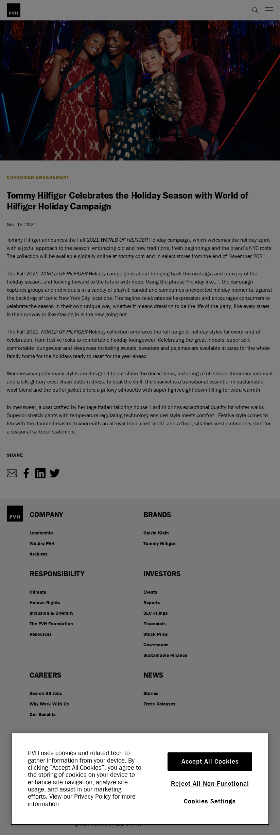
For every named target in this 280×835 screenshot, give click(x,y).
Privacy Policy (92, 796)
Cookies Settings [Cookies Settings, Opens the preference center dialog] (210, 801)
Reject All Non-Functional (210, 784)
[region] (140, 779)
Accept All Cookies (210, 761)
